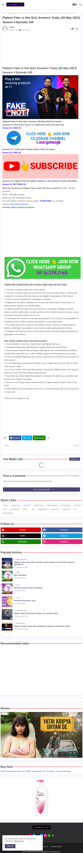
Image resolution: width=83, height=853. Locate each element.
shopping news (43, 509)
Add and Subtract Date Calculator (28, 588)
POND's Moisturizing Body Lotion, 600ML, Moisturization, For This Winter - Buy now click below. (36, 771)
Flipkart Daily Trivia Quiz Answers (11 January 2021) (36, 613)
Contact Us (43, 846)
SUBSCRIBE (45, 201)
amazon (5, 505)
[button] (74, 4)
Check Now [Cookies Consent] (18, 841)
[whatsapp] (49, 835)
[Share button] (48, 438)
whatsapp (22, 542)
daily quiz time (39, 505)
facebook (64, 530)
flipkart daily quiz (13, 13)
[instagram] (45, 835)
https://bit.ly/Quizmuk (19, 204)
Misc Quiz (78, 505)
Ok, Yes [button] (10, 846)
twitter (22, 536)
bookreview (27, 505)
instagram (64, 542)
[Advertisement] (41, 49)
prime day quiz (15, 509)
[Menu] (3, 4)
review (25, 509)
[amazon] (52, 835)
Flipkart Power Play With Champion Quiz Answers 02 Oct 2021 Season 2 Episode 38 (44, 563)
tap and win (66, 509)
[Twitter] (27, 438)
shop (33, 509)
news (4, 509)
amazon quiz (16, 505)
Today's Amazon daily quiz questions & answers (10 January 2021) (42, 626)
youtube (22, 530)
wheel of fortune (8, 513)
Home (4, 13)
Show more (75, 459)
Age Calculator (20, 575)
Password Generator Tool (24, 601)
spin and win (55, 509)
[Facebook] (15, 438)
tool (75, 509)
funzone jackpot (66, 505)
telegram (64, 536)
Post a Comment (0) (41, 489)
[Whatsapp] (39, 438)
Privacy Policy (56, 846)
